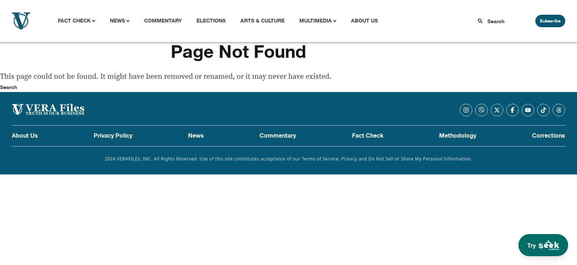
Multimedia (315, 21)
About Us (364, 21)
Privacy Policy (113, 136)
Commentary (163, 21)
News (117, 21)
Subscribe (550, 21)
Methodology (457, 136)
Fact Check (74, 21)
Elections (211, 21)
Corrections (548, 136)
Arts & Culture (262, 21)
